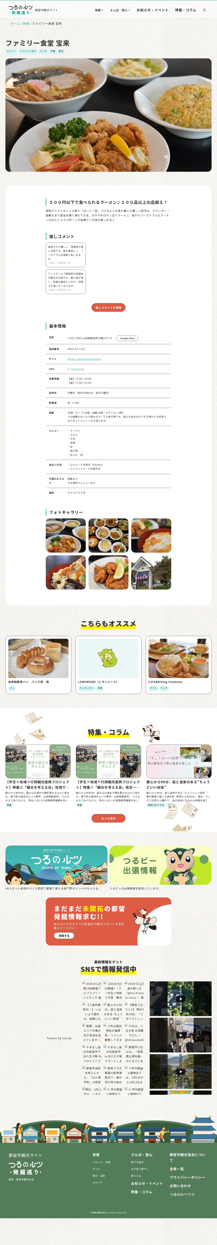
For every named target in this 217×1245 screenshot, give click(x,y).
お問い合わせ (180, 1212)
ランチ (43, 51)
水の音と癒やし (140, 1195)
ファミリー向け (28, 51)
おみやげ (98, 1209)
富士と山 (136, 1202)
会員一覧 (177, 1195)
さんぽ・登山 (128, 10)
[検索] (204, 10)
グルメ (96, 1195)
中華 (53, 51)
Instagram (77, 368)
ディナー (11, 51)
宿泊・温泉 (99, 1202)
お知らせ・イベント (160, 10)
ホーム (15, 23)
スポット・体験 (101, 1189)
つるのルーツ (180, 1220)
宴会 (61, 51)
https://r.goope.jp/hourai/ (84, 358)
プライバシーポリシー (187, 1204)
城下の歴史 (137, 1189)
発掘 (108, 10)
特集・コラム (187, 10)
